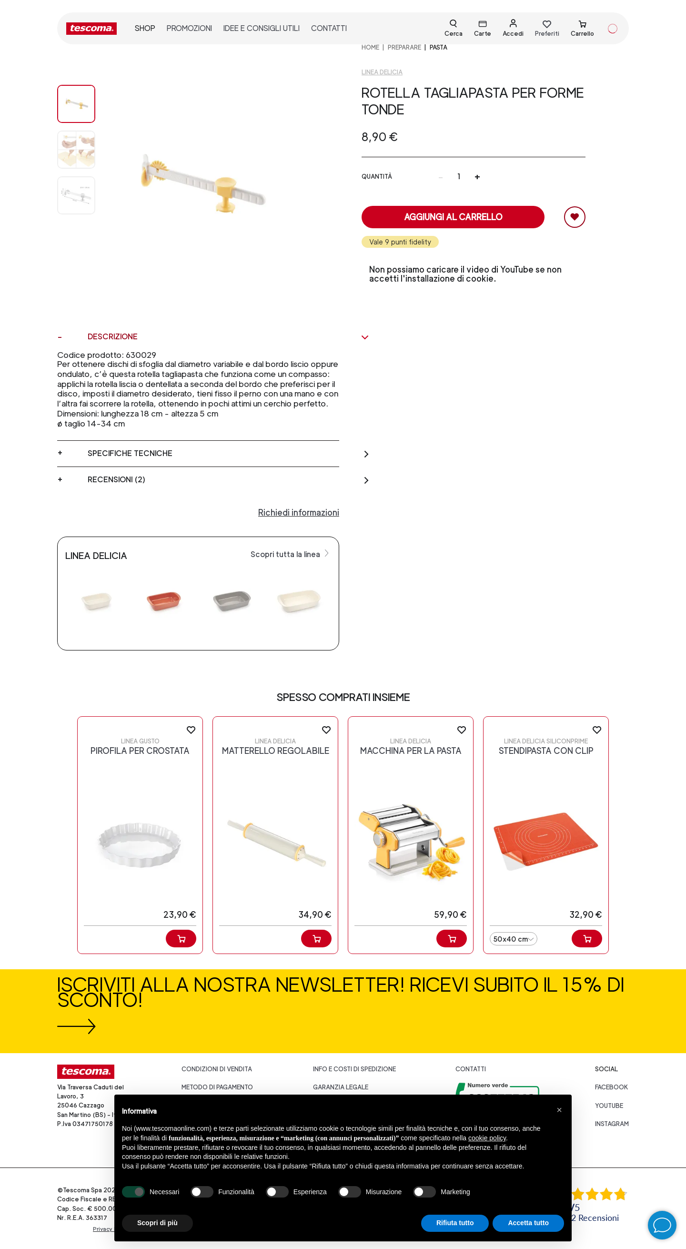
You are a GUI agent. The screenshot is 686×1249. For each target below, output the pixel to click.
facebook (611, 1087)
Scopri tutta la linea (291, 553)
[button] (559, 1109)
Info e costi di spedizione (354, 1069)
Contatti (470, 1069)
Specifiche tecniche (229, 453)
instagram (612, 1123)
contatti (329, 28)
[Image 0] (76, 104)
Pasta (438, 47)
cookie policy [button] (487, 1138)
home (370, 47)
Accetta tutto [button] (528, 1223)
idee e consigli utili (261, 28)
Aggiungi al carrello (453, 217)
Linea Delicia (382, 72)
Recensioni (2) (229, 480)
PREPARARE (404, 47)
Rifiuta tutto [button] (455, 1223)
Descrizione (229, 337)
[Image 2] (76, 195)
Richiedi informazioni (298, 513)
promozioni (189, 28)
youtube (609, 1105)
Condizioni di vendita (217, 1069)
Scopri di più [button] (157, 1223)
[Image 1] (76, 150)
